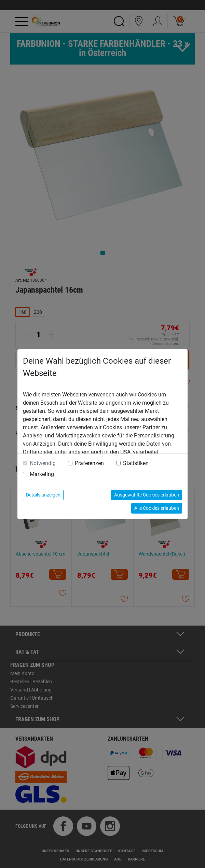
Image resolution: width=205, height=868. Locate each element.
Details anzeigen (43, 495)
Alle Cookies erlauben (156, 508)
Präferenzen (89, 463)
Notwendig (43, 463)
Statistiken (136, 463)
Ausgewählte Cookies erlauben (146, 495)
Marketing (42, 474)
